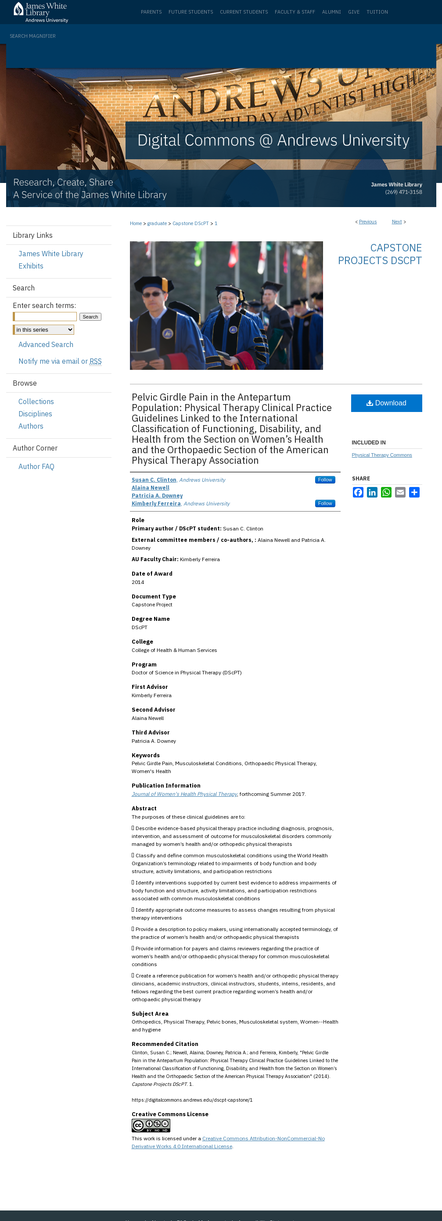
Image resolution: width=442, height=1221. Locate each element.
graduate (157, 223)
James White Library (50, 253)
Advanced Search (45, 344)
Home (136, 223)
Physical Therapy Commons (382, 455)
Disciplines (35, 413)
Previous (368, 221)
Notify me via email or (60, 361)
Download (386, 403)
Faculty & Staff (295, 12)
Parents (151, 12)
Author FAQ (36, 466)
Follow (325, 479)
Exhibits (30, 265)
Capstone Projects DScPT (380, 253)
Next (397, 221)
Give (353, 12)
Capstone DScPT (190, 223)
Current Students (244, 12)
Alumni (331, 12)
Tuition (377, 12)
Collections (36, 401)
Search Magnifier (33, 36)
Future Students (191, 12)
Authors (30, 426)
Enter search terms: (44, 305)
